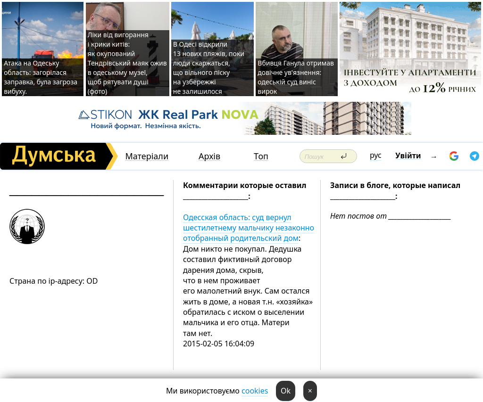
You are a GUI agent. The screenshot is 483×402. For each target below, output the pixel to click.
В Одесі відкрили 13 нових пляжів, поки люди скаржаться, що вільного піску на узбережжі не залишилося (208, 68)
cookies (255, 391)
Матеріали (146, 156)
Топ (261, 156)
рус (376, 155)
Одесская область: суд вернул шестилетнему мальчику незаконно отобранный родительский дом (248, 228)
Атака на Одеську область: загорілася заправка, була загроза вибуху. (40, 77)
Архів (209, 156)
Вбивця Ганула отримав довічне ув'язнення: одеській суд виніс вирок (296, 77)
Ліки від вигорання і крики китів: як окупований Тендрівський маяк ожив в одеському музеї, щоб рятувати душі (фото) (127, 63)
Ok (286, 391)
